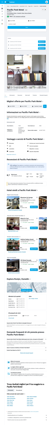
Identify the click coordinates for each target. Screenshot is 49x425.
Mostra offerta (34, 206)
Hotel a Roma (29, 400)
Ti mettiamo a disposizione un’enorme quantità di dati (27, 417)
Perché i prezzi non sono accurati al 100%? (27, 420)
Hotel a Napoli (10, 402)
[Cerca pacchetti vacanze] (2, 14)
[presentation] (16, 89)
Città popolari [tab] (10, 390)
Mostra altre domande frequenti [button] (26, 353)
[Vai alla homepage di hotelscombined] (10, 2)
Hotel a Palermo (30, 405)
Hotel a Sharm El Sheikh (32, 396)
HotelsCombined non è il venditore (27, 415)
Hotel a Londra (10, 403)
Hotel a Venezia (30, 398)
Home (8, 6)
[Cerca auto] (2, 11)
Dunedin (35, 6)
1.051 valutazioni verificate (19, 16)
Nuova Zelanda (13, 6)
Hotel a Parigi (29, 403)
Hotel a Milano (10, 405)
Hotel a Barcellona (10, 396)
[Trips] (2, 20)
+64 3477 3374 (10, 14)
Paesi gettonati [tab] (19, 390)
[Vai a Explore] (2, 16)
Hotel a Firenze (30, 402)
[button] (2, 2)
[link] (15, 210)
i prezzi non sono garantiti (34, 411)
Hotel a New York (10, 400)
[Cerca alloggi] (2, 8)
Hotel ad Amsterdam (11, 398)
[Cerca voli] (2, 6)
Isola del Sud (22, 6)
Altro (8, 118)
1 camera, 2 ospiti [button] (12, 24)
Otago (29, 6)
